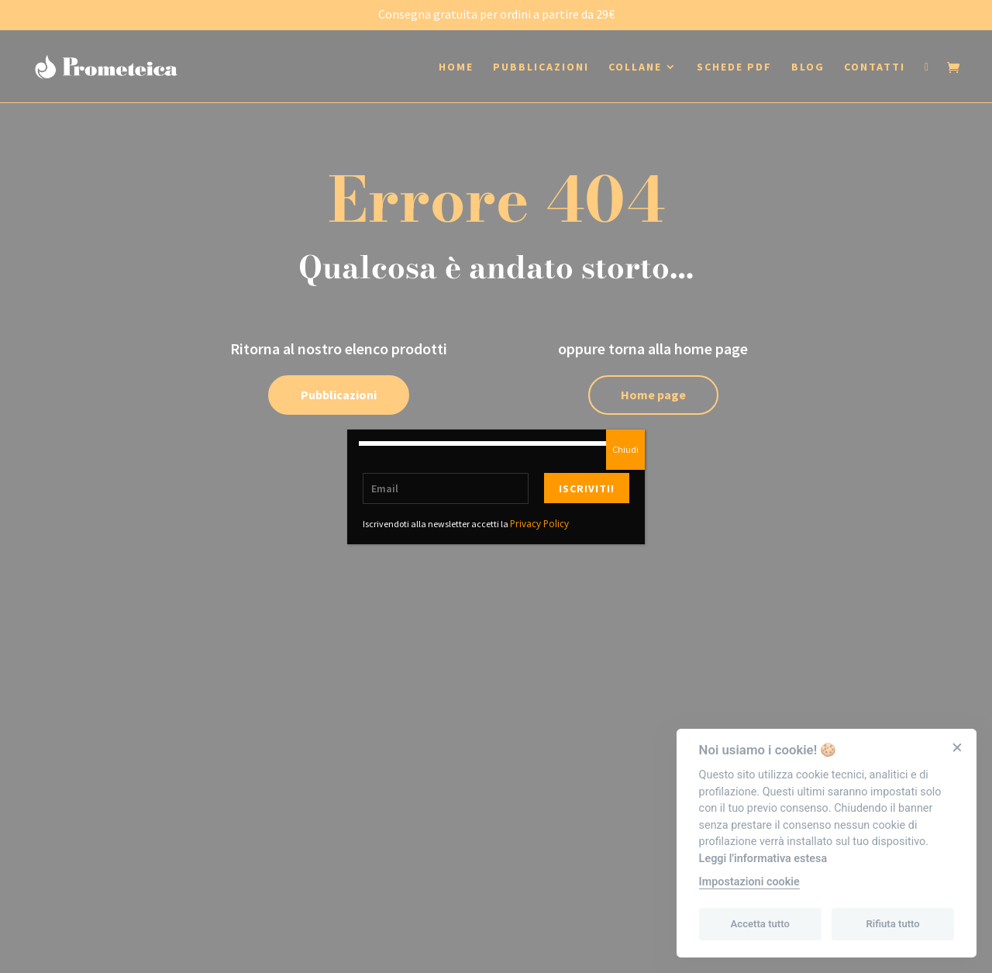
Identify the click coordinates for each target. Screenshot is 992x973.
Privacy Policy (539, 523)
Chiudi (625, 449)
